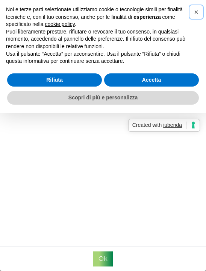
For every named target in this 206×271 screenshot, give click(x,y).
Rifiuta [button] (54, 80)
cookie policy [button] (60, 24)
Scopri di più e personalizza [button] (103, 97)
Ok (103, 258)
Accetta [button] (151, 80)
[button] (196, 12)
